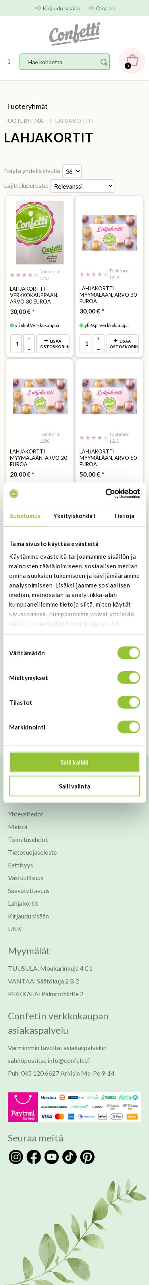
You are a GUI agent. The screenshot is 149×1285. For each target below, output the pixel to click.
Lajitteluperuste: (26, 185)
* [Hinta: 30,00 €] (22, 311)
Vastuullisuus (25, 877)
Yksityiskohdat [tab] (74, 515)
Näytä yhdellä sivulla (32, 170)
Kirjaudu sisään (61, 8)
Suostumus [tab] (25, 515)
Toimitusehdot (28, 839)
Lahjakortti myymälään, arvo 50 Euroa (108, 457)
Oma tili (105, 8)
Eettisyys (20, 865)
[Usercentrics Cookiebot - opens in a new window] (106, 494)
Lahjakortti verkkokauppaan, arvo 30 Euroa (34, 295)
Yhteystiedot (25, 814)
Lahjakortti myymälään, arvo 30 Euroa (108, 294)
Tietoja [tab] (123, 515)
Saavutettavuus (29, 890)
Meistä (17, 826)
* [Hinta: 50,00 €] (91, 474)
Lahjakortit (23, 903)
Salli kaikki (74, 762)
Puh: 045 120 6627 (33, 1073)
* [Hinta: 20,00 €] (22, 474)
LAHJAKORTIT (48, 137)
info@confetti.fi (69, 1060)
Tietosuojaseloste (32, 852)
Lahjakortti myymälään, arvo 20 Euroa (38, 457)
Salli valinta (74, 785)
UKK (14, 928)
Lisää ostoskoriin (55, 344)
